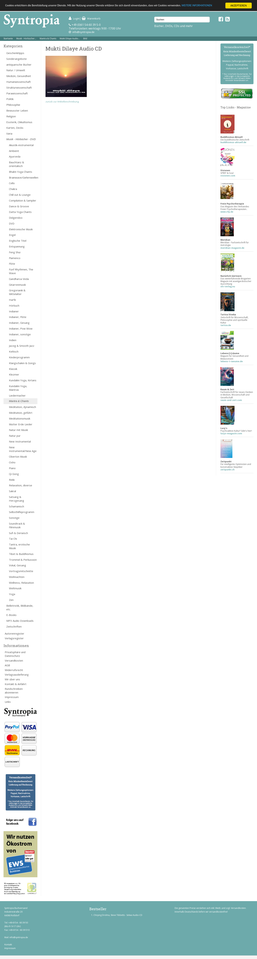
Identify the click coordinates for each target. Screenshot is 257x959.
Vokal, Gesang (17, 565)
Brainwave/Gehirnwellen (23, 177)
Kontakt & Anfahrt (15, 684)
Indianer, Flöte (17, 317)
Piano (12, 468)
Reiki (12, 479)
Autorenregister (14, 633)
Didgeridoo (15, 217)
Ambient (14, 151)
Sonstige (14, 517)
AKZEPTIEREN (238, 5)
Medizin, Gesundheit (18, 76)
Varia (9, 133)
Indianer (14, 311)
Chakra (13, 189)
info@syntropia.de (84, 32)
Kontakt (8, 944)
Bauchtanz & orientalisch (16, 164)
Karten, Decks (14, 127)
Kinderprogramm (19, 357)
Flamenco (14, 258)
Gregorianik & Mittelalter (17, 292)
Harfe (12, 299)
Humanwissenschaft (18, 81)
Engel (12, 235)
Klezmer (14, 374)
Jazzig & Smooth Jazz (21, 345)
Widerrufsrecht (14, 670)
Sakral (12, 491)
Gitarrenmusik (17, 284)
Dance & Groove (19, 206)
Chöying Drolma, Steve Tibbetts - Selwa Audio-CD (117, 915)
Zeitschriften (14, 626)
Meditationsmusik (19, 418)
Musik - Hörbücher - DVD (21, 139)
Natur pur (15, 435)
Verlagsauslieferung (17, 674)
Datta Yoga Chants (20, 212)
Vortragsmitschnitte (21, 571)
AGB (7, 665)
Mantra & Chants (48, 38)
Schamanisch (16, 506)
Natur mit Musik (18, 430)
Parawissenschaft (17, 93)
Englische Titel (17, 240)
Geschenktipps (15, 53)
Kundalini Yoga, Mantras (18, 387)
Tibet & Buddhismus (21, 554)
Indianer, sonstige (20, 334)
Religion (11, 116)
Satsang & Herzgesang (16, 498)
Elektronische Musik (21, 229)
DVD (11, 223)
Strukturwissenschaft (19, 87)
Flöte (12, 263)
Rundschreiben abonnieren (14, 690)
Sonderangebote (16, 59)
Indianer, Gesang (19, 322)
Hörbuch (14, 305)
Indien (12, 340)
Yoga (12, 594)
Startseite (8, 38)
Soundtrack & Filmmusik (17, 525)
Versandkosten (14, 660)
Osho (12, 462)
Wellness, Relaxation (21, 582)
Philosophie (13, 104)
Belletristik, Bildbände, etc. (19, 607)
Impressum (12, 697)
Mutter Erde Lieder (20, 424)
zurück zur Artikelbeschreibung (62, 101)
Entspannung (17, 246)
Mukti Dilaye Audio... (70, 38)
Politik (10, 99)
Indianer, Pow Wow (20, 328)
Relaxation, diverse (20, 485)
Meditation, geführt (20, 412)
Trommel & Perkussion (23, 559)
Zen (11, 600)
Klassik (13, 369)
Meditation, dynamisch (22, 407)
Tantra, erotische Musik (19, 546)
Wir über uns (12, 679)
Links (8, 701)
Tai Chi (13, 538)
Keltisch (13, 351)
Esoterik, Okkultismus (19, 122)
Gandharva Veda (19, 279)
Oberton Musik (18, 456)
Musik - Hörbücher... (26, 38)
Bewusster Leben (17, 110)
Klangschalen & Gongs (22, 363)
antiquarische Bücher (18, 64)
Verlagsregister (14, 638)
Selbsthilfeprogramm (21, 512)
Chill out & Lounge (20, 194)
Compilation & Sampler (22, 200)
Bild (85, 38)
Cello (12, 183)
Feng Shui (14, 252)
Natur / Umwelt (15, 70)
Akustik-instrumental (21, 145)
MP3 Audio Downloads (20, 620)
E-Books (11, 615)
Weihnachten (16, 577)
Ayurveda (14, 156)
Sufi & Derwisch (18, 533)
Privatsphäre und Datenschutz (15, 654)
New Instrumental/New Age (23, 449)
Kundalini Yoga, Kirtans (22, 380)
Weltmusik (15, 588)
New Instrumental (20, 441)
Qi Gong (14, 474)
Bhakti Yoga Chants (20, 171)
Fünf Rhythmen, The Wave (21, 271)
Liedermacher (17, 395)
